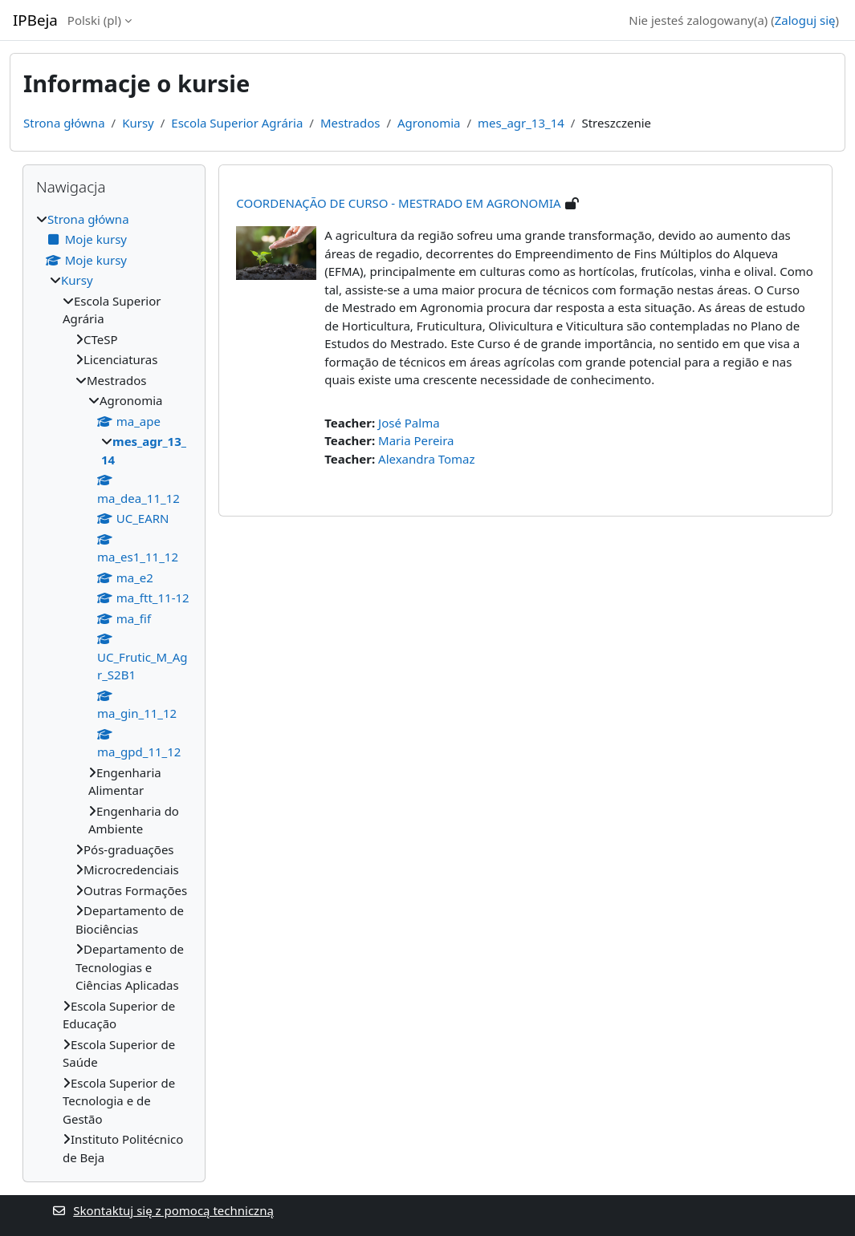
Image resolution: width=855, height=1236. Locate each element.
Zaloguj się (805, 20)
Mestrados (350, 123)
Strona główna (64, 123)
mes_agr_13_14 (521, 123)
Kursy (138, 123)
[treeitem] (114, 688)
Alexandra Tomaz (426, 459)
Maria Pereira (416, 440)
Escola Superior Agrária (237, 123)
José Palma (409, 423)
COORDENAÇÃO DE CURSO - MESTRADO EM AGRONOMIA (398, 203)
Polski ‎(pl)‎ (94, 20)
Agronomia (428, 123)
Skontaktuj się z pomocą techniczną (163, 1210)
